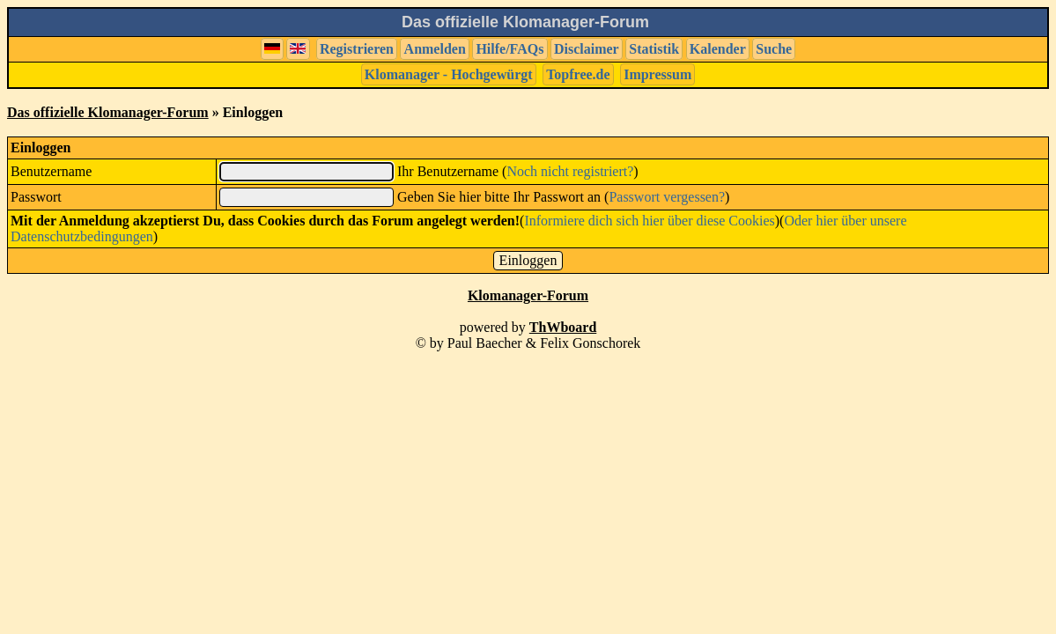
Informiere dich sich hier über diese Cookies (649, 220)
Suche (774, 48)
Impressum (657, 74)
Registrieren (357, 48)
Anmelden (435, 48)
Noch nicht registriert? (569, 171)
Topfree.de (577, 74)
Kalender (718, 48)
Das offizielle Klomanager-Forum (108, 112)
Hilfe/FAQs (509, 48)
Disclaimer (586, 48)
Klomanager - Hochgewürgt (449, 74)
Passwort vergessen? (667, 196)
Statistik (654, 48)
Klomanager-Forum (528, 295)
